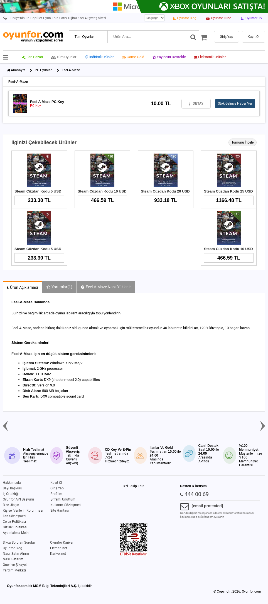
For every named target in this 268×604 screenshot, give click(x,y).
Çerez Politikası (14, 522)
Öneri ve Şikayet (15, 565)
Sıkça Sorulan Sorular (19, 542)
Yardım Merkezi (14, 570)
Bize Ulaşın (11, 505)
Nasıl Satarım (13, 559)
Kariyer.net (58, 554)
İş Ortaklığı (11, 494)
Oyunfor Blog (12, 548)
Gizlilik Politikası (15, 527)
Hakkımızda (12, 483)
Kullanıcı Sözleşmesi (65, 505)
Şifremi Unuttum (62, 499)
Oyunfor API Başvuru (18, 499)
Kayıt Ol (56, 483)
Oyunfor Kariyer (61, 542)
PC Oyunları (44, 70)
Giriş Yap (57, 488)
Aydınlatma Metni (16, 533)
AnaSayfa (18, 70)
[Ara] (193, 36)
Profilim (56, 494)
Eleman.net (58, 548)
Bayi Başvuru (12, 488)
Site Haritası (59, 510)
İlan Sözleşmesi (14, 516)
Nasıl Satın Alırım (16, 554)
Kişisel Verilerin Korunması (23, 510)
